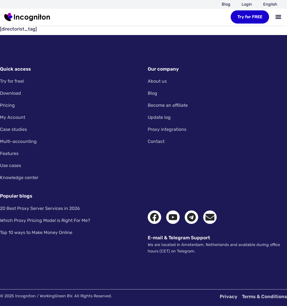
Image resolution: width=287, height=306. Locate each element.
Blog (226, 4)
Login (247, 4)
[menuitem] (270, 4)
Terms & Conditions (264, 296)
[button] (278, 17)
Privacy (228, 296)
